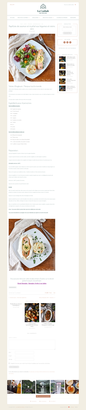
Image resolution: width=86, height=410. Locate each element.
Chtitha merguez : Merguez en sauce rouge (48, 324)
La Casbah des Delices (20, 407)
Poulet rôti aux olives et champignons (16, 304)
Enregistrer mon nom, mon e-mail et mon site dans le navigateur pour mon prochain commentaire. (30, 363)
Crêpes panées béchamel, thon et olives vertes (32, 325)
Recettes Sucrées (23, 17)
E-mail (10, 355)
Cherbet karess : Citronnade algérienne (17, 297)
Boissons (73, 17)
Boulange (35, 17)
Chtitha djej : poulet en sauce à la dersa (71, 57)
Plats (25, 23)
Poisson (30, 23)
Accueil (12, 17)
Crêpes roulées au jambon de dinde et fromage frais (71, 87)
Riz (42, 23)
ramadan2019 (12, 287)
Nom (10, 352)
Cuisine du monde (62, 17)
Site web (10, 359)
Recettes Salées (47, 17)
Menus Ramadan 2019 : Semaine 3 (47, 297)
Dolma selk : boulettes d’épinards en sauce (71, 80)
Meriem (19, 292)
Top (76, 407)
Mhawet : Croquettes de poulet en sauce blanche (70, 72)
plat (21, 23)
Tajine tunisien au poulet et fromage (70, 64)
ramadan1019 (36, 23)
